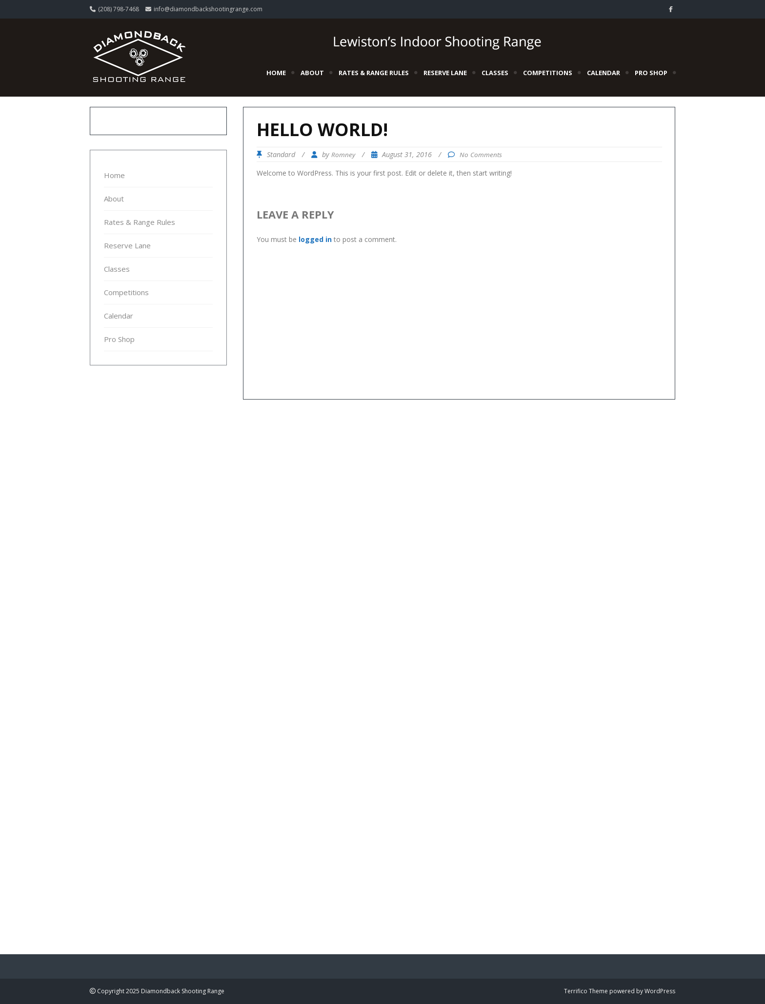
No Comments (481, 154)
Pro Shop (651, 72)
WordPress (659, 991)
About (312, 72)
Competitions (547, 72)
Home (276, 72)
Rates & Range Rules (374, 72)
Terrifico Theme (586, 991)
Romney (343, 154)
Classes (495, 72)
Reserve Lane (445, 72)
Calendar (603, 72)
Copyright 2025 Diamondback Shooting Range (160, 991)
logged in (315, 239)
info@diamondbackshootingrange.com (208, 9)
